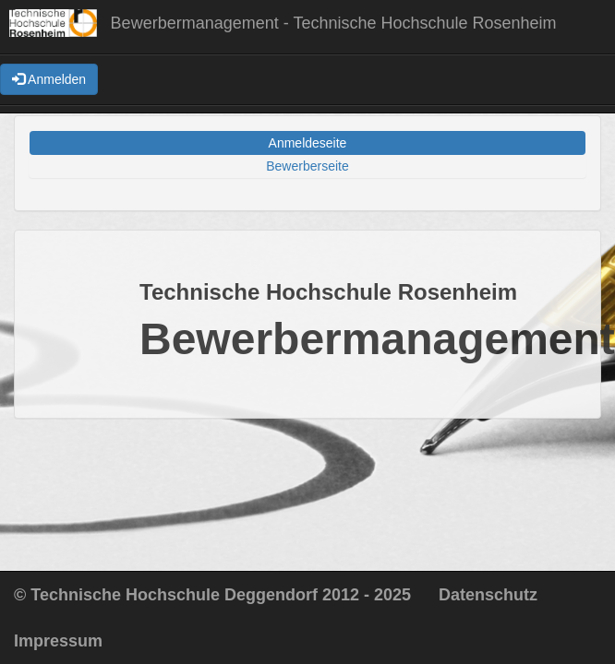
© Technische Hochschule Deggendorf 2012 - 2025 (212, 595)
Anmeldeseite (308, 143)
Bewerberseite (307, 166)
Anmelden (49, 79)
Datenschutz (488, 595)
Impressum (58, 641)
